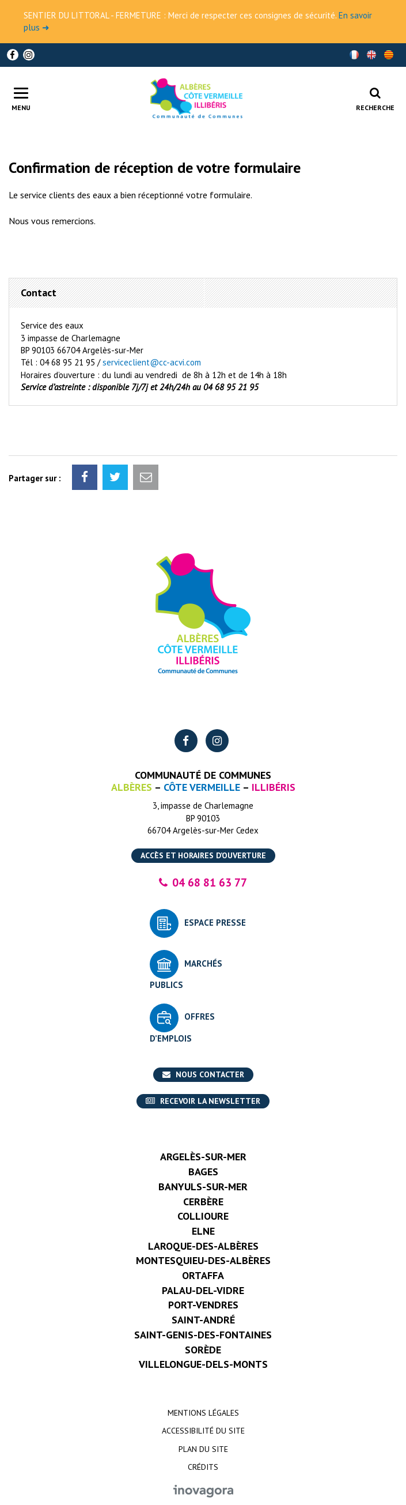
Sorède (203, 1349)
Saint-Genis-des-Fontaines (203, 1334)
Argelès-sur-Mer (203, 1156)
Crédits (203, 1467)
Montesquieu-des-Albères (203, 1260)
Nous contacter (203, 1074)
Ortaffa (203, 1275)
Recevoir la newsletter (203, 1101)
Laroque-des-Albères (203, 1246)
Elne (203, 1231)
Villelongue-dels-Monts (203, 1364)
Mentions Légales (203, 1413)
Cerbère (203, 1201)
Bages (203, 1171)
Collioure (203, 1216)
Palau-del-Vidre (203, 1290)
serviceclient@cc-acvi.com (152, 362)
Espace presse (215, 922)
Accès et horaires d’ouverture (203, 855)
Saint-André (203, 1319)
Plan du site (203, 1449)
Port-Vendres (203, 1304)
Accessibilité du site (203, 1430)
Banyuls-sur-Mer (203, 1186)
